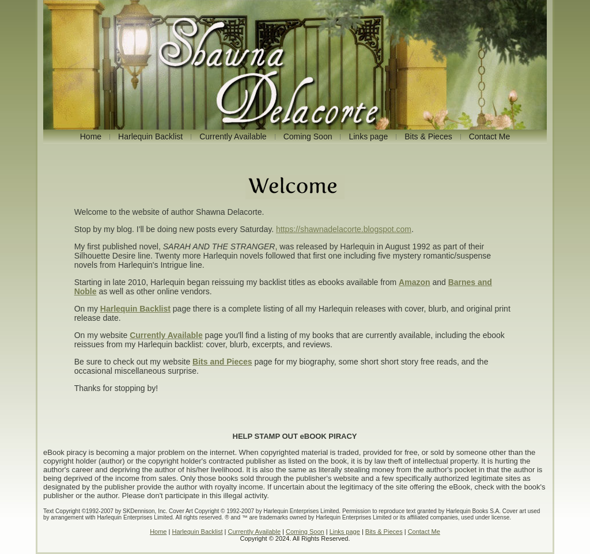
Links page (345, 531)
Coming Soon (305, 531)
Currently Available (254, 531)
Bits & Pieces (384, 531)
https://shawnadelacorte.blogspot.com (343, 229)
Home (158, 531)
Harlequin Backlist (197, 531)
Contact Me (424, 531)
